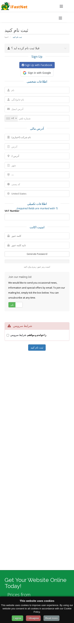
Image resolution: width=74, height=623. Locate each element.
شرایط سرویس (18, 335)
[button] (37, 73)
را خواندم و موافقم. (28, 335)
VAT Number (12, 210)
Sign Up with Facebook (37, 65)
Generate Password (37, 254)
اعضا (6, 37)
